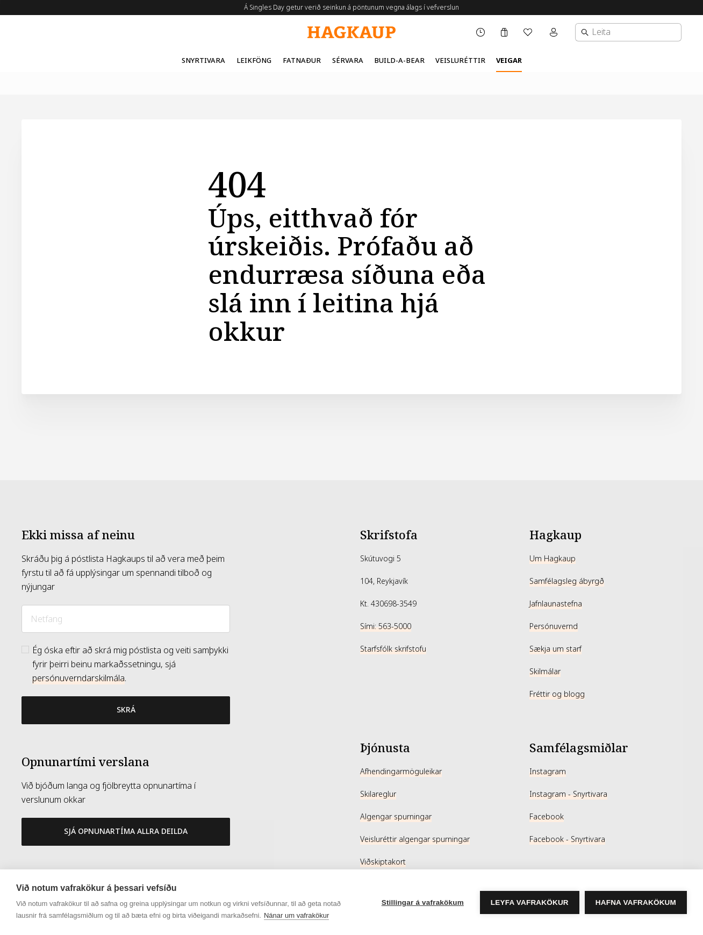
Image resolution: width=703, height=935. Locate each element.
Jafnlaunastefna (555, 603)
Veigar (509, 60)
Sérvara (347, 60)
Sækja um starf (555, 649)
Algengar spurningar (396, 816)
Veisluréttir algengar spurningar (415, 839)
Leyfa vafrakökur (530, 902)
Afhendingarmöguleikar (401, 771)
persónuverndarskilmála (78, 678)
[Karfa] (504, 32)
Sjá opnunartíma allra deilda (126, 831)
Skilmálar (545, 671)
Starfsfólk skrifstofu (393, 649)
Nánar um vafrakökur (296, 915)
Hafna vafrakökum (636, 902)
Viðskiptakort (383, 862)
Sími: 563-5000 (385, 626)
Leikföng (253, 60)
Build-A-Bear (399, 60)
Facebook (546, 816)
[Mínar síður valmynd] (554, 32)
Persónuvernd (553, 626)
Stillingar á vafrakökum (423, 902)
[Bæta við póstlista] (125, 710)
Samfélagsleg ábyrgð (566, 581)
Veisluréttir (460, 60)
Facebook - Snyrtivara (567, 839)
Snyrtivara (203, 60)
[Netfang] (125, 619)
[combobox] (628, 32)
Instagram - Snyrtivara (568, 794)
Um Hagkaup (552, 558)
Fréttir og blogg (557, 694)
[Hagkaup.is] (351, 32)
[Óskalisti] (528, 32)
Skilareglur (378, 794)
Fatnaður (302, 60)
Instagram (547, 771)
